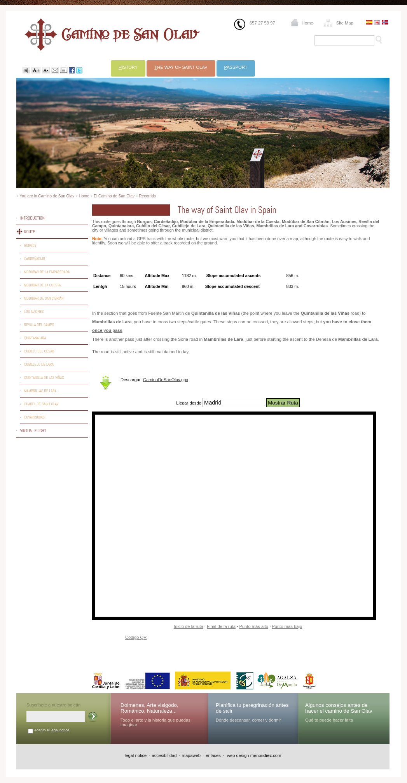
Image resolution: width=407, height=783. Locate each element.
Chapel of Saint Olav (41, 403)
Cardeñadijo (34, 258)
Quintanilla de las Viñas (44, 377)
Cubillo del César (39, 351)
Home (307, 23)
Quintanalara (35, 337)
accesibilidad (164, 755)
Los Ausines (34, 311)
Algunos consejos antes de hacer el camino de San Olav (338, 708)
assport (236, 67)
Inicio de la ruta (188, 626)
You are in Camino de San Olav (47, 196)
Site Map (344, 23)
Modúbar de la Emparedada (47, 271)
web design (237, 755)
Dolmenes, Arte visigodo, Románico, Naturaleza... (149, 708)
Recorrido (147, 196)
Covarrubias (34, 417)
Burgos (30, 245)
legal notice (60, 730)
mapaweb (191, 755)
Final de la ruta (221, 626)
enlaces (213, 755)
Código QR (136, 637)
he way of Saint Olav (180, 67)
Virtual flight (33, 430)
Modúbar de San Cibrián (44, 298)
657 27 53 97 (262, 23)
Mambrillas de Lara (40, 390)
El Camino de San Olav (114, 196)
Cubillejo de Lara (39, 364)
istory (128, 67)
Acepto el (51, 730)
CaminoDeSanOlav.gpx (165, 379)
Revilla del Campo (39, 324)
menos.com (265, 755)
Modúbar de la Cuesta (42, 285)
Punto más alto (253, 626)
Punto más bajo (287, 626)
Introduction (32, 218)
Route (29, 231)
